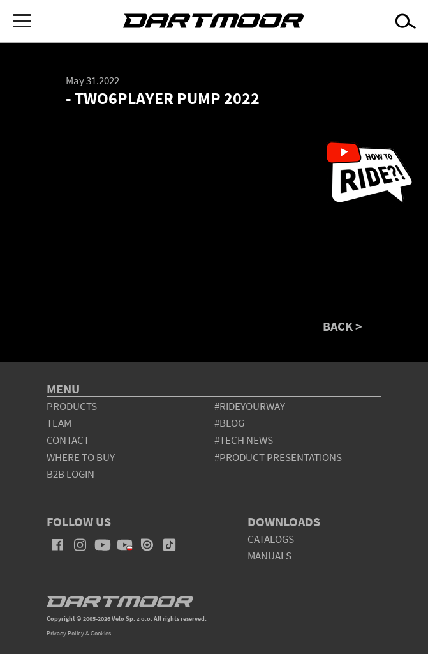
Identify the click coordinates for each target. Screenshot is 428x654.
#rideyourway (249, 406)
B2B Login (70, 474)
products (72, 406)
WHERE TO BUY (81, 457)
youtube (102, 544)
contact (68, 440)
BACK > (342, 326)
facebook (58, 544)
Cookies (101, 633)
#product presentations (278, 457)
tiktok (169, 544)
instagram (80, 544)
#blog (229, 423)
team (59, 423)
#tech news (243, 440)
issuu (147, 544)
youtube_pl (125, 544)
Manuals (269, 556)
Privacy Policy (65, 633)
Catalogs (270, 539)
